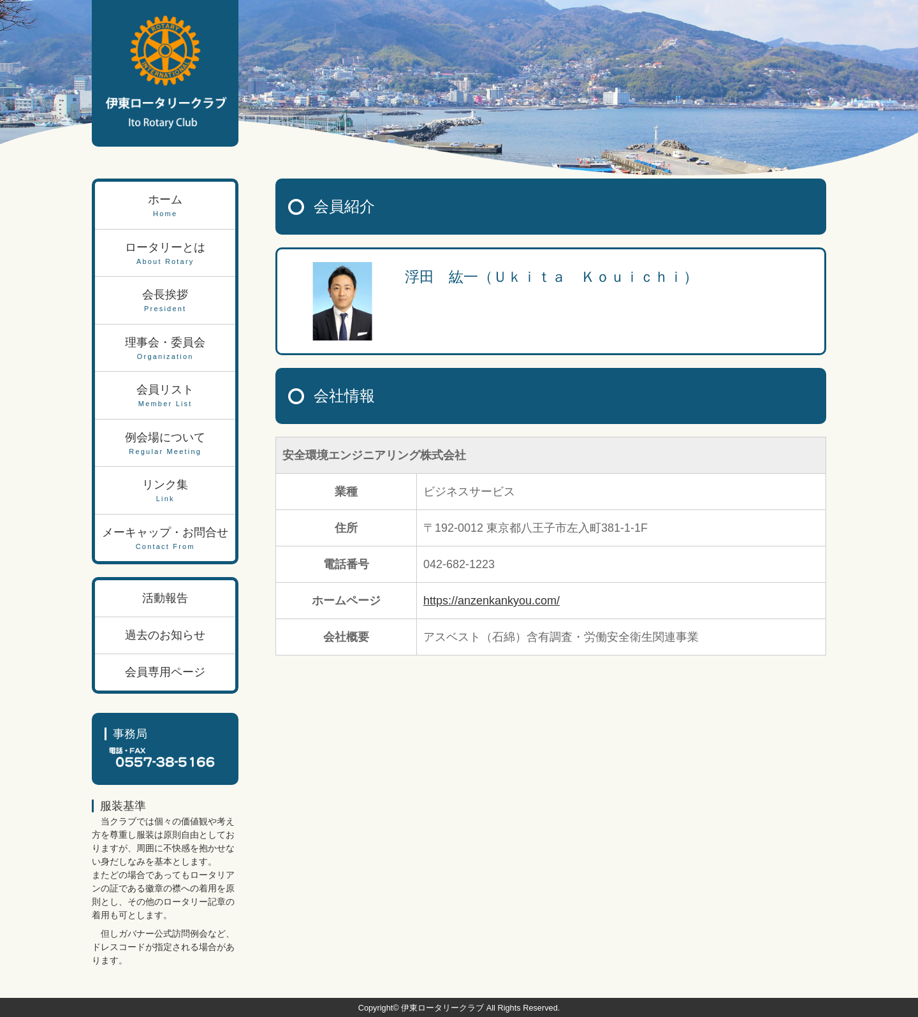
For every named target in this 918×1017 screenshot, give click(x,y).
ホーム (165, 206)
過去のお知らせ (165, 635)
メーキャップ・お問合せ (165, 539)
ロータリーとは (165, 254)
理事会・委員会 (165, 349)
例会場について (165, 444)
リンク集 (165, 491)
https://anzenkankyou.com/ (491, 600)
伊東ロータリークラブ (442, 1008)
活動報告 (165, 598)
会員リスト (165, 396)
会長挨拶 (165, 301)
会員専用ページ (165, 672)
